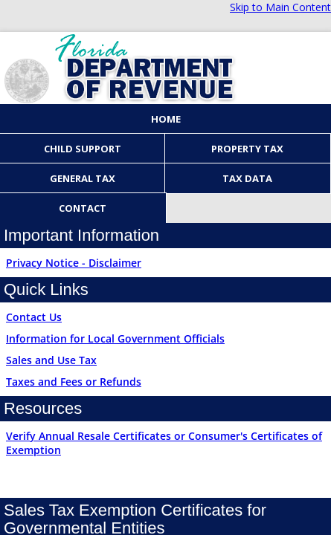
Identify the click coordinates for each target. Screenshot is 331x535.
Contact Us (34, 317)
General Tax (82, 178)
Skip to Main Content (280, 7)
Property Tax (247, 148)
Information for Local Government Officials (115, 338)
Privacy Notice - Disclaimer (73, 263)
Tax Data (247, 178)
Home (166, 119)
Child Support (82, 148)
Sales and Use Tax (51, 360)
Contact (82, 208)
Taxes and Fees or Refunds (73, 381)
